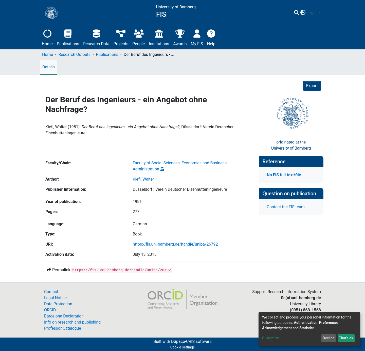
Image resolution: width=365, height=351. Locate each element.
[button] (303, 13)
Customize (270, 338)
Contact (51, 291)
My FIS (197, 37)
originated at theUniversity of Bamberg (291, 145)
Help (211, 37)
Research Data (96, 37)
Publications (68, 37)
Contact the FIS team (286, 206)
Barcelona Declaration (64, 316)
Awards (180, 37)
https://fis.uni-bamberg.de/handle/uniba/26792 (175, 244)
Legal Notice (55, 297)
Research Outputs (74, 54)
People (138, 37)
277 (136, 211)
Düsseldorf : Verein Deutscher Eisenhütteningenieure (180, 189)
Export (312, 85)
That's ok (346, 338)
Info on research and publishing (72, 322)
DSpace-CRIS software (191, 341)
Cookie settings (182, 347)
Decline (328, 338)
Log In (312, 12)
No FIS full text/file (284, 174)
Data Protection (58, 303)
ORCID (50, 310)
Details (48, 67)
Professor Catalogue (62, 328)
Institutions (159, 37)
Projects (121, 37)
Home (47, 37)
